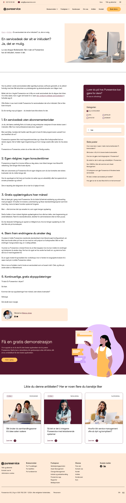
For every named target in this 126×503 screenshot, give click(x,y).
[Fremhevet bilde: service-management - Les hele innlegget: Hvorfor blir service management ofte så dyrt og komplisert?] (104, 412)
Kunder (77, 471)
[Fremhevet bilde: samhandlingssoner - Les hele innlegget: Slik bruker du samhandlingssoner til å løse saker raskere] (22, 412)
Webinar (107, 118)
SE (120, 2)
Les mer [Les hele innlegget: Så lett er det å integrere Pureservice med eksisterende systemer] (50, 441)
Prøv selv (78, 466)
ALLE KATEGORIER (94, 111)
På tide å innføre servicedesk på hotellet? (100, 177)
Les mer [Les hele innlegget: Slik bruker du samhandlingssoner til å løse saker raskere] (9, 441)
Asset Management (57, 469)
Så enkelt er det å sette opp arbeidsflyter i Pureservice (104, 160)
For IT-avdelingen (31, 466)
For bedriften (30, 469)
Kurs (76, 480)
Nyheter (91, 118)
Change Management (58, 471)
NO (123, 492)
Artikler (93, 9)
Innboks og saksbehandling (59, 474)
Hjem (3, 32)
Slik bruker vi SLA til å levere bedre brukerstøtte (102, 152)
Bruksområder (51, 9)
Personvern (57, 492)
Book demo (114, 9)
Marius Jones (27, 313)
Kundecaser (76, 9)
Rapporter (54, 480)
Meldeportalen (55, 482)
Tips (90, 115)
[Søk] (88, 130)
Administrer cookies (7, 473)
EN (119, 492)
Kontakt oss (6, 470)
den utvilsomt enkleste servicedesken (50, 96)
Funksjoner (64, 9)
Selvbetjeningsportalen (58, 466)
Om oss (85, 9)
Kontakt (101, 9)
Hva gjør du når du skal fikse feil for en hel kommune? (104, 181)
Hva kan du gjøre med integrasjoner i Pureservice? (103, 156)
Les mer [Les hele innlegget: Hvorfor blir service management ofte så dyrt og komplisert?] (91, 441)
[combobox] (104, 130)
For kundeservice (31, 471)
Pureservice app (56, 477)
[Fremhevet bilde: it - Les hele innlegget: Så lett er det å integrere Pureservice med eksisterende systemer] (63, 412)
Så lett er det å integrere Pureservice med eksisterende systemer (60, 431)
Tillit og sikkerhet (111, 2)
